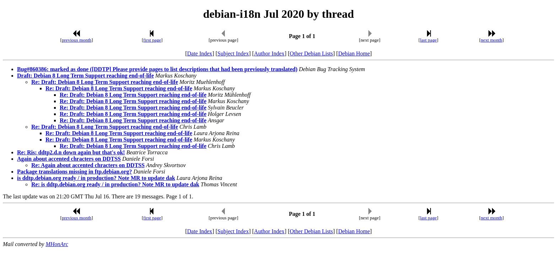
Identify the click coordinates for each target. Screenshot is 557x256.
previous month (76, 40)
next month (491, 40)
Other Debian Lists (311, 53)
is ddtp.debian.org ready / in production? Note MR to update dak (96, 178)
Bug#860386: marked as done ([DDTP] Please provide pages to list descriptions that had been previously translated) (157, 69)
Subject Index (233, 53)
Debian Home (354, 53)
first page (152, 40)
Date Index (199, 53)
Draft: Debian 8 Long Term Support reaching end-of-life (85, 76)
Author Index (269, 53)
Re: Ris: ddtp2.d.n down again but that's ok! (71, 152)
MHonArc (56, 244)
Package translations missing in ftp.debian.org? (74, 172)
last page (428, 40)
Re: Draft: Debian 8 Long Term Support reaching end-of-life (104, 82)
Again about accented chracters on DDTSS (69, 159)
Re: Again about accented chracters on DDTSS (88, 165)
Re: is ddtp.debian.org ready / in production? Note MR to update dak (115, 184)
